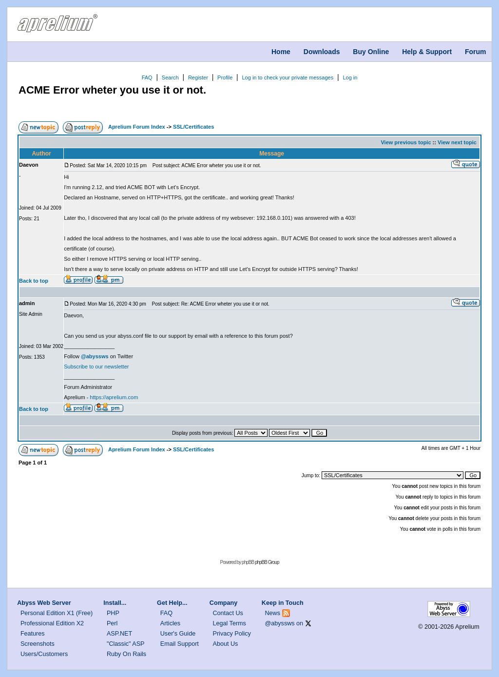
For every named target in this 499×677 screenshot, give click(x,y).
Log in (350, 77)
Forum (475, 52)
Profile (224, 77)
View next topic (457, 142)
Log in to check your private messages (287, 77)
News (273, 613)
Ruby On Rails (126, 654)
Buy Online (371, 52)
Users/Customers (44, 654)
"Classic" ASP (126, 643)
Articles (170, 623)
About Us (225, 643)
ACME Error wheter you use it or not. (112, 90)
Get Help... (172, 603)
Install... (114, 603)
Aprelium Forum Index (136, 127)
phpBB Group (267, 562)
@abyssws (280, 623)
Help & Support (427, 52)
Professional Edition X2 (52, 623)
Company (223, 603)
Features (32, 633)
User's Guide (177, 633)
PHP (113, 613)
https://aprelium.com (114, 397)
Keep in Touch (283, 603)
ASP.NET (119, 633)
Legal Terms (229, 623)
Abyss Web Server (44, 603)
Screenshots (37, 643)
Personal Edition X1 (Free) (56, 613)
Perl (112, 623)
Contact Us (228, 613)
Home (280, 52)
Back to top (33, 281)
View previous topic (406, 142)
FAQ (147, 77)
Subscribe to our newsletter (96, 366)
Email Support (179, 643)
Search (170, 77)
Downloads (322, 52)
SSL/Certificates (193, 127)
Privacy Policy (232, 633)
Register (198, 77)
